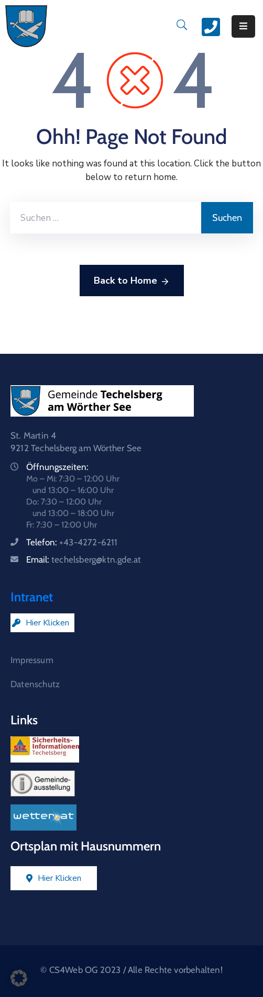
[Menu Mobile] (243, 26)
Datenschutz (35, 684)
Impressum (31, 660)
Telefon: (72, 542)
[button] (19, 978)
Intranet (31, 596)
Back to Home (132, 281)
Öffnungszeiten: (57, 467)
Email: (83, 559)
